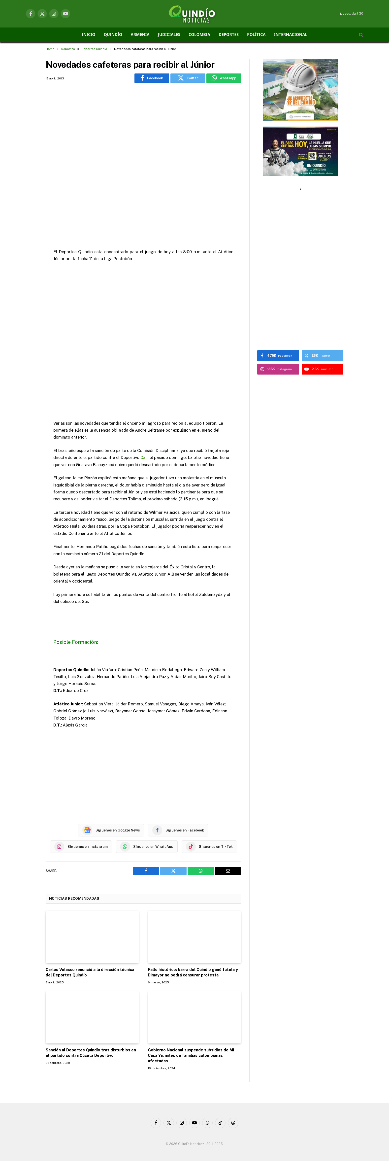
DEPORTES (229, 34)
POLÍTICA (256, 34)
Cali (144, 457)
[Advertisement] (143, 159)
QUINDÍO (113, 34)
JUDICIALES (169, 34)
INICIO (89, 34)
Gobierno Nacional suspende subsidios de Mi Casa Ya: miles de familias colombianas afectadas (191, 1055)
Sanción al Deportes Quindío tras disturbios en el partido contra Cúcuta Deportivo (91, 1053)
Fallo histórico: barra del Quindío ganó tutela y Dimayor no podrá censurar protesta (193, 972)
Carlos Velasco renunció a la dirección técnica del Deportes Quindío (90, 972)
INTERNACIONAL (290, 34)
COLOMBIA (199, 34)
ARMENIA (140, 34)
